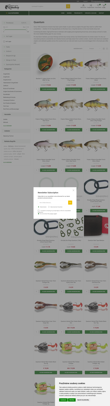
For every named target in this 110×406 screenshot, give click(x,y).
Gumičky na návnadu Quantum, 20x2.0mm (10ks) (71, 200)
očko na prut (17, 151)
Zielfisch (5, 85)
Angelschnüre (7, 80)
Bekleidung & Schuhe (9, 97)
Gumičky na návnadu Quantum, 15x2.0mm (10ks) (46, 200)
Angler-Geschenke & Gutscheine (12, 91)
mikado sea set (8, 151)
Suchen (68, 6)
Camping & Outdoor (9, 100)
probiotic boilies (8, 154)
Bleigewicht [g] (10, 56)
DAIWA (5, 119)
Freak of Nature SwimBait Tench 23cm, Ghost (46, 160)
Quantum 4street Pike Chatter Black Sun (71, 322)
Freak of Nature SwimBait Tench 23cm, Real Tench (71, 160)
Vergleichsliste (90, 7)
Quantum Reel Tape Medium (96, 240)
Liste (107, 49)
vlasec (16, 159)
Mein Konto (83, 7)
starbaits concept (8, 156)
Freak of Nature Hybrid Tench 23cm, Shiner (71, 119)
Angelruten (6, 77)
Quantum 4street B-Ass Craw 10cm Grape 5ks (46, 322)
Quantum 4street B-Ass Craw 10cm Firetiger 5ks (46, 281)
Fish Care (6, 106)
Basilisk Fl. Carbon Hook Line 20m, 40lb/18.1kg (46, 79)
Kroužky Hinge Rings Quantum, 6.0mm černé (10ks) (46, 241)
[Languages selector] (85, 1)
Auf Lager (9, 36)
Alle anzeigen (7, 125)
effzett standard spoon (17, 148)
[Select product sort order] (92, 49)
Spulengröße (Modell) (13, 64)
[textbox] (48, 6)
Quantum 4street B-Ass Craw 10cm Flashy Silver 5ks (71, 281)
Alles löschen (24, 22)
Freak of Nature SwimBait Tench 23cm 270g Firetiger (96, 119)
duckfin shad (7, 148)
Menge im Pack (11, 60)
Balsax (5, 146)
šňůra (23, 154)
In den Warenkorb (48, 89)
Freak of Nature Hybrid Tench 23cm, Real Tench (46, 119)
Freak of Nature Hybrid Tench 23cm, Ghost (96, 79)
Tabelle (103, 49)
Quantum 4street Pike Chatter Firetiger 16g (96, 362)
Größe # (8, 51)
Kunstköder (6, 94)
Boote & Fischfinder (9, 88)
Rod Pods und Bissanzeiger (11, 109)
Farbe (8, 47)
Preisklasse (9, 23)
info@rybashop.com (98, 1)
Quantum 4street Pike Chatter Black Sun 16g (96, 322)
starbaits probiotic (8, 159)
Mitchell (5, 122)
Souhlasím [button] (63, 400)
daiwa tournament (20, 146)
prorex (14, 154)
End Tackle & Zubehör (9, 103)
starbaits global (18, 156)
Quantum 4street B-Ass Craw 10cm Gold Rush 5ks (96, 281)
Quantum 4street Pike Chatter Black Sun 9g (46, 362)
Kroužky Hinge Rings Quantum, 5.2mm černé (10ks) (96, 200)
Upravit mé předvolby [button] (83, 400)
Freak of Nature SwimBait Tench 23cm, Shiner (96, 160)
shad (19, 154)
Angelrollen (6, 74)
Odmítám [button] (71, 400)
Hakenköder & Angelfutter (10, 82)
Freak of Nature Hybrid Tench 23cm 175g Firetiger (71, 79)
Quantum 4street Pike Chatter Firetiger (70, 362)
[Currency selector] (78, 1)
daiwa (11, 146)
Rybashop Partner (8, 136)
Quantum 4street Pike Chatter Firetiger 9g (45, 403)
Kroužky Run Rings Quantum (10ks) (71, 240)
